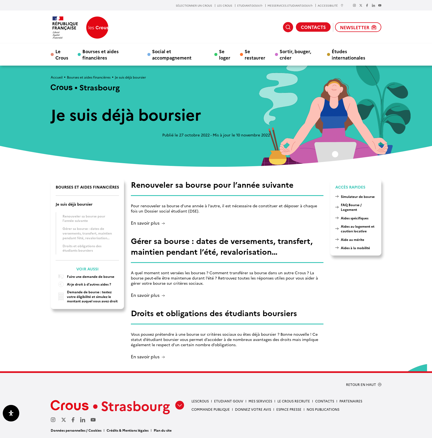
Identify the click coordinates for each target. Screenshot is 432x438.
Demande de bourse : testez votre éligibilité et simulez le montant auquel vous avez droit (87, 296)
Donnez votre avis (253, 409)
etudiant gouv (228, 401)
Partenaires (350, 401)
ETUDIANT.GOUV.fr (250, 5)
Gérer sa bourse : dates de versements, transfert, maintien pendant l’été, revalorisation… (87, 233)
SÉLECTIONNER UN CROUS (194, 5)
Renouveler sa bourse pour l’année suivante (84, 218)
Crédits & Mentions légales (127, 430)
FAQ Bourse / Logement (351, 207)
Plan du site (163, 430)
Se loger (224, 54)
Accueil (57, 77)
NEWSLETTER (358, 27)
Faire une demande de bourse (85, 276)
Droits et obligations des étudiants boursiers (82, 248)
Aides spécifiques (354, 218)
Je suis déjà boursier (74, 204)
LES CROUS (224, 5)
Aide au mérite (352, 239)
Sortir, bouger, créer (295, 54)
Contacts (324, 401)
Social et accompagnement (171, 54)
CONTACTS (313, 27)
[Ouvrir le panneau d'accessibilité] (11, 413)
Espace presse (288, 409)
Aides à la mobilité (355, 247)
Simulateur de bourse (358, 196)
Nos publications (323, 409)
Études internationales (348, 54)
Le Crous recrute (293, 401)
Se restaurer (255, 54)
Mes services (260, 401)
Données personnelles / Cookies (76, 430)
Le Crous (61, 54)
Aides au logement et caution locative (357, 228)
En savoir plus (145, 223)
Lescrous (200, 401)
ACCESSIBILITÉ (331, 5)
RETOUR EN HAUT (361, 384)
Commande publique (210, 409)
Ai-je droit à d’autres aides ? (83, 284)
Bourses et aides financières (100, 54)
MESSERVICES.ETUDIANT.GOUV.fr (290, 5)
